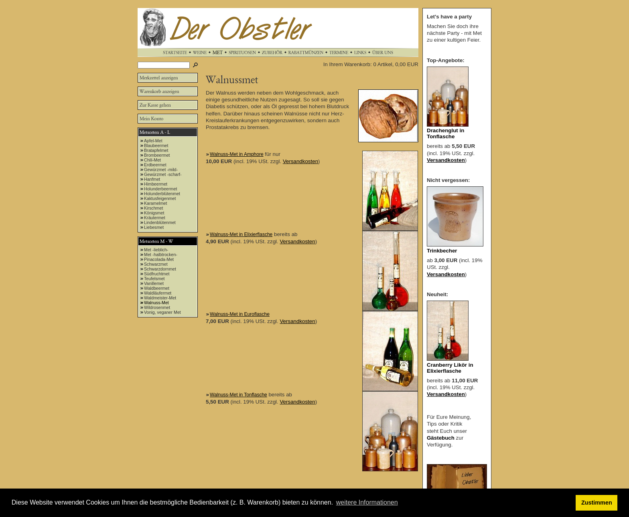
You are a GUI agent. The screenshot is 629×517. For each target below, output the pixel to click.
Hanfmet (152, 179)
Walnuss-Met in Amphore (237, 154)
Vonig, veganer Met (162, 312)
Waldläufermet (157, 293)
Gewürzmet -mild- (161, 169)
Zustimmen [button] (596, 502)
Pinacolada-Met (159, 259)
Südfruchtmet (156, 273)
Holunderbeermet (160, 188)
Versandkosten (300, 161)
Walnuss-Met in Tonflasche (238, 395)
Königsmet (154, 212)
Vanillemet (154, 283)
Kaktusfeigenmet (160, 198)
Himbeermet (155, 184)
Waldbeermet (156, 288)
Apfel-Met (153, 140)
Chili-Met (152, 160)
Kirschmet (153, 208)
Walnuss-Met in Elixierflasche (241, 234)
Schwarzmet (156, 264)
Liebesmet (154, 227)
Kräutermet (154, 217)
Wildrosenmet (157, 307)
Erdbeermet (155, 164)
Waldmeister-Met (160, 297)
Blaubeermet (156, 145)
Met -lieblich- (156, 249)
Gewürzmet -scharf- (163, 174)
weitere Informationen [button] (367, 502)
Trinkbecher (442, 251)
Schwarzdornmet (160, 269)
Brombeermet (157, 155)
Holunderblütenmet (162, 193)
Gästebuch (441, 438)
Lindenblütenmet (160, 222)
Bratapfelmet (156, 150)
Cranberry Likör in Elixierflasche (450, 368)
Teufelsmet (154, 278)
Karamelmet (155, 203)
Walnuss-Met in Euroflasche (240, 314)
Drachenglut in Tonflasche (445, 133)
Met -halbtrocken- (160, 254)
